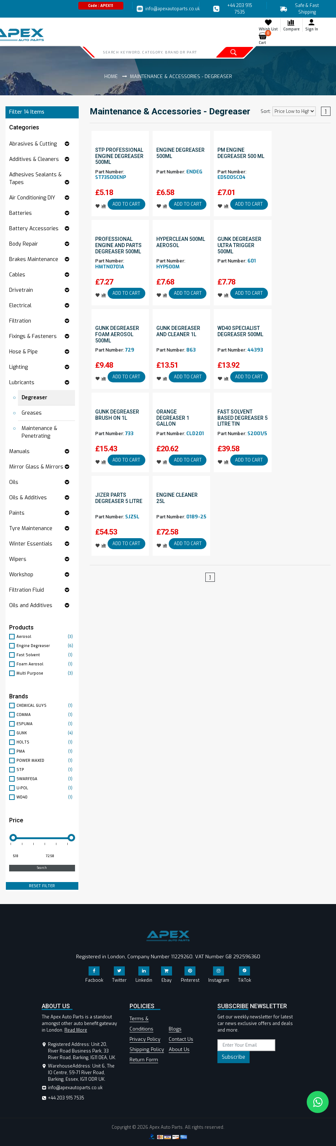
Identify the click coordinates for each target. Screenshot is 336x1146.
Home (111, 76)
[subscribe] (246, 1045)
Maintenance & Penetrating (39, 432)
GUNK (45, 733)
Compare (291, 25)
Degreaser (34, 397)
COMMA (45, 714)
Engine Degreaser (45, 646)
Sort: (266, 111)
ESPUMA (45, 724)
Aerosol (45, 636)
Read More (75, 1030)
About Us (179, 1049)
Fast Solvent (45, 655)
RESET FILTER (42, 886)
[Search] (150, 52)
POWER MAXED (45, 760)
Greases (32, 412)
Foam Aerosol (45, 664)
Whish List (268, 25)
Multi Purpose (45, 673)
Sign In (311, 25)
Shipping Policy (147, 1049)
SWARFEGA (45, 779)
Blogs (175, 1029)
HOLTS (45, 742)
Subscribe (233, 1057)
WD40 (45, 797)
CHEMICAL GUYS (45, 705)
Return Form (144, 1060)
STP (45, 769)
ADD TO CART (126, 204)
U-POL (45, 788)
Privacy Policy (145, 1039)
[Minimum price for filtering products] (25, 856)
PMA (45, 751)
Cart (264, 38)
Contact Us (181, 1039)
